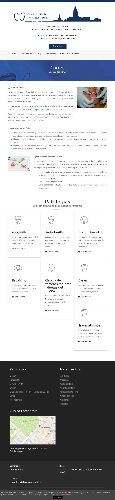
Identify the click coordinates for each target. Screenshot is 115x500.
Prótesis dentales (66, 396)
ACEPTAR (57, 497)
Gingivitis (19, 232)
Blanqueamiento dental (69, 392)
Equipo (40, 53)
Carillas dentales (66, 384)
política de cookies (66, 494)
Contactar (58, 46)
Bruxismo (19, 280)
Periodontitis (15, 380)
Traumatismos (89, 325)
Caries (83, 280)
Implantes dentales (67, 388)
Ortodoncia (64, 380)
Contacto (75, 53)
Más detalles (18, 248)
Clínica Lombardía (26, 53)
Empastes (63, 404)
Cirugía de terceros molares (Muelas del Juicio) (58, 285)
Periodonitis (54, 232)
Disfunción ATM (90, 232)
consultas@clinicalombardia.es (26, 482)
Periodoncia (64, 400)
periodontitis (41, 109)
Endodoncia (64, 376)
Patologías (64, 53)
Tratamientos (51, 53)
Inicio (14, 53)
